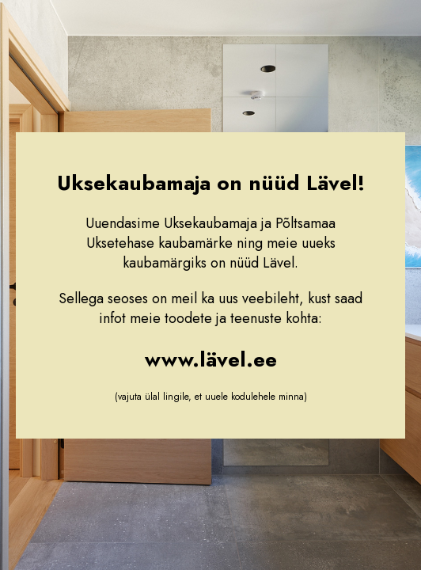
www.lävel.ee (211, 359)
